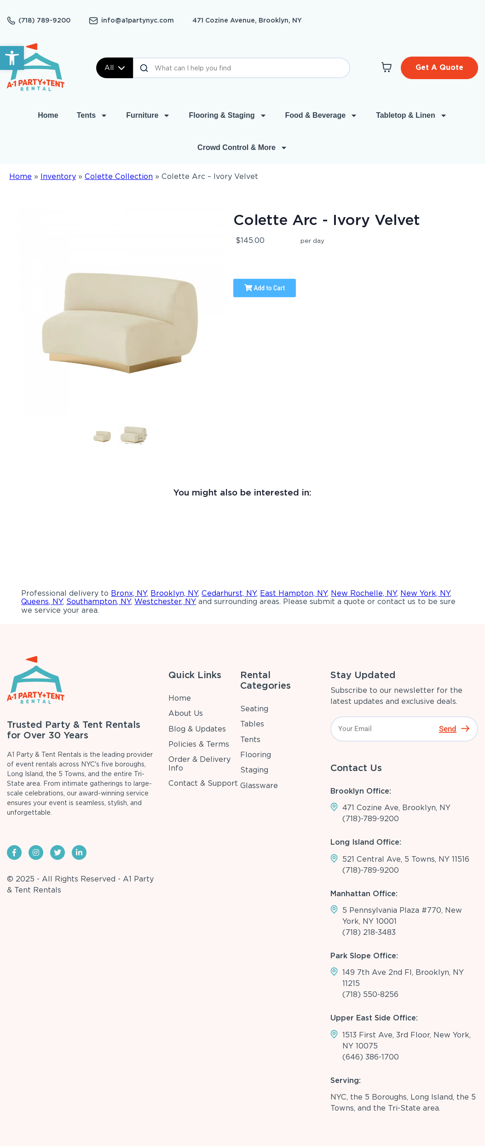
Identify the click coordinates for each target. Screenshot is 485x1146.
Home (48, 115)
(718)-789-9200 (370, 818)
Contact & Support (203, 783)
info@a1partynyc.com (137, 20)
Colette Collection (119, 176)
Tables (252, 724)
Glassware (259, 785)
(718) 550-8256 (370, 994)
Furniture (148, 115)
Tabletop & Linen (411, 115)
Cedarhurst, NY (229, 593)
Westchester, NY (165, 601)
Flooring (255, 754)
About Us (185, 713)
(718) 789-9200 (44, 20)
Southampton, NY (98, 601)
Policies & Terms (198, 744)
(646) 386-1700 (370, 1057)
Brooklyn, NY (174, 593)
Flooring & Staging (227, 115)
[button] (12, 58)
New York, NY (425, 593)
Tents (92, 115)
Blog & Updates (197, 729)
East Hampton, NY (293, 593)
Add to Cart (264, 288)
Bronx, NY (129, 593)
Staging (254, 770)
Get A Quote (439, 67)
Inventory (58, 176)
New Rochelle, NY (364, 593)
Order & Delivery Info (199, 763)
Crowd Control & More (242, 147)
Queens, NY (42, 601)
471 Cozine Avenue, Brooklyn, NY (247, 20)
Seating (254, 708)
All (114, 67)
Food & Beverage (321, 115)
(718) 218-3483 (369, 932)
